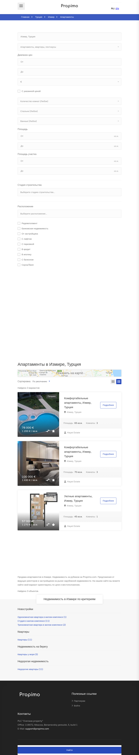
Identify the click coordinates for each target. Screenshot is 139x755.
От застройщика (30, 233)
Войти (77, 705)
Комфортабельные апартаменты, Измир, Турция (77, 403)
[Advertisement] (69, 293)
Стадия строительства (30, 185)
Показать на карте (69, 373)
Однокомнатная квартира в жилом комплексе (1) (42, 617)
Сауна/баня (28, 265)
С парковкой (28, 244)
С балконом (27, 259)
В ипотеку (26, 254)
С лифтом (27, 239)
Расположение (25, 206)
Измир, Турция (73, 412)
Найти (69, 750)
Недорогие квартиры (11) (30, 669)
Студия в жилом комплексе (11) (33, 621)
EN (117, 8)
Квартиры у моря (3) (28, 654)
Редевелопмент (29, 223)
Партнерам (79, 701)
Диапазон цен (25, 55)
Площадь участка (27, 154)
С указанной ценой (31, 91)
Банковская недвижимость (35, 228)
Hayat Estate (72, 432)
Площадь (23, 129)
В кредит (26, 249)
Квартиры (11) (25, 639)
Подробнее (108, 405)
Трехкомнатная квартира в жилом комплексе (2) (42, 625)
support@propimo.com (37, 728)
